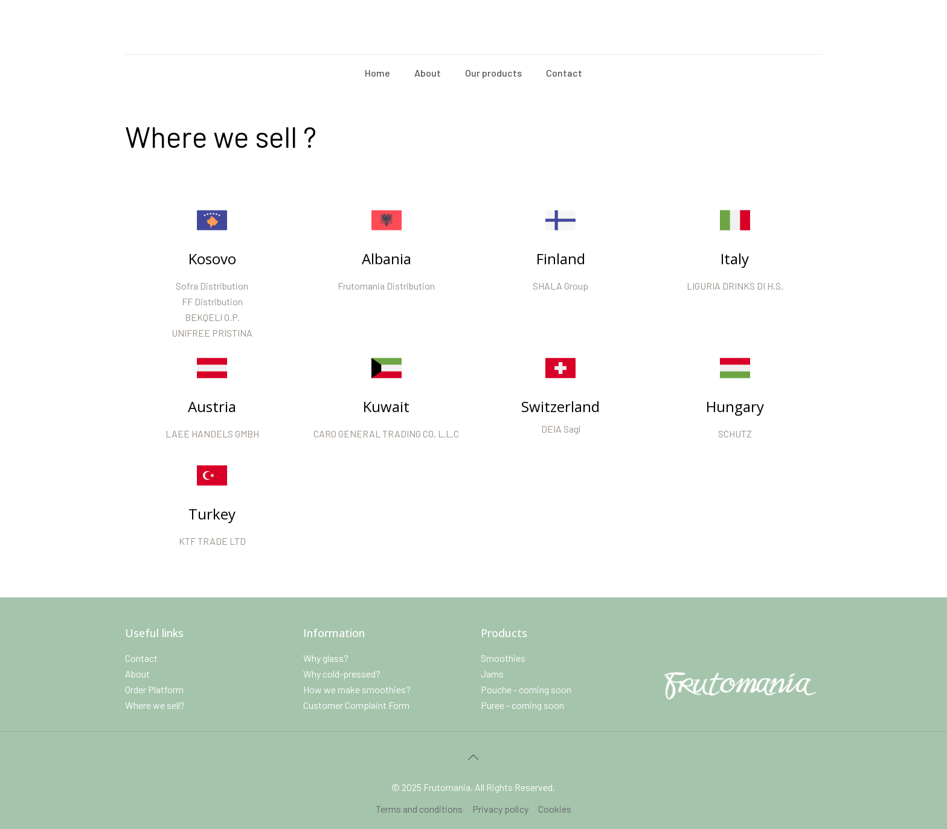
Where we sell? (155, 705)
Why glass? (325, 658)
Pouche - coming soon (526, 689)
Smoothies (503, 658)
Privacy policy (500, 809)
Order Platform (154, 689)
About (137, 673)
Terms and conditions (419, 809)
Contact (141, 658)
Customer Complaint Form (356, 705)
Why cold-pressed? (341, 673)
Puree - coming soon (522, 705)
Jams (492, 673)
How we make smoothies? (357, 689)
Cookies (554, 809)
